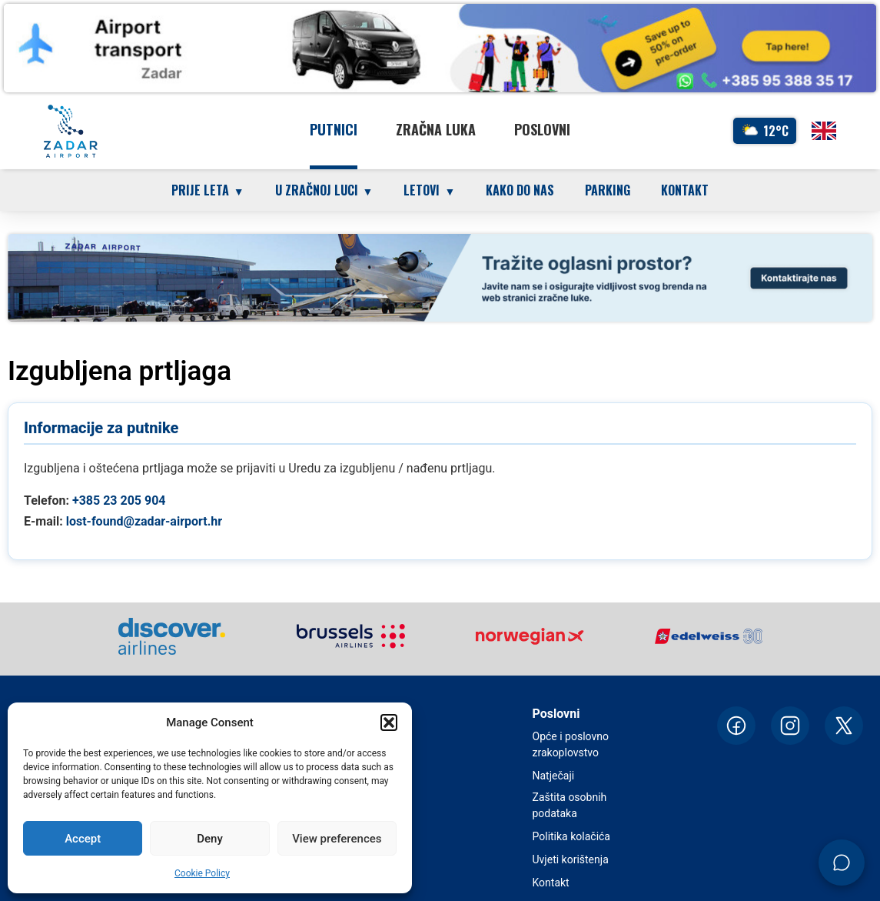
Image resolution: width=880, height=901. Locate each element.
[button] (389, 722)
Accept (83, 839)
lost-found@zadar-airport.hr (144, 521)
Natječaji (554, 775)
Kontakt (685, 190)
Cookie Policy (202, 873)
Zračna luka (436, 129)
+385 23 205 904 (119, 500)
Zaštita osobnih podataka (570, 805)
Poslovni (542, 129)
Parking (607, 190)
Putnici (333, 129)
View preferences (336, 839)
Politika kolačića (571, 836)
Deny (210, 839)
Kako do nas (520, 190)
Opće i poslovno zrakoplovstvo (571, 744)
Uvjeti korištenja (571, 859)
